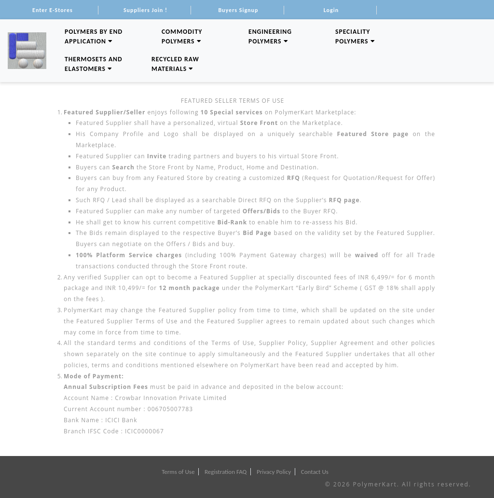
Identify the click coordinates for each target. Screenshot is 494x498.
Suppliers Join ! (145, 10)
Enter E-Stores (52, 10)
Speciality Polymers (355, 36)
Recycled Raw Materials (175, 64)
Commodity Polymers (182, 36)
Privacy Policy (274, 471)
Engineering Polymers (270, 36)
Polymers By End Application (94, 36)
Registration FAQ (226, 471)
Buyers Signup (238, 10)
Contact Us (315, 471)
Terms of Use (178, 471)
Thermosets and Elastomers (94, 64)
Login (331, 10)
